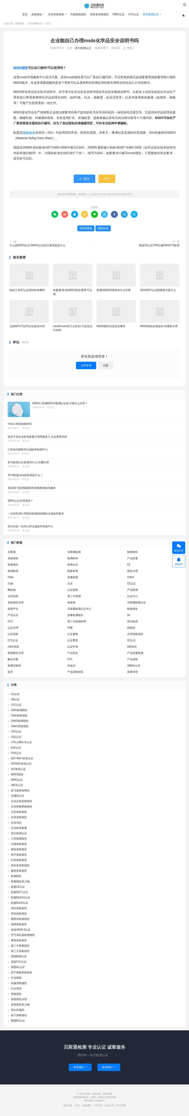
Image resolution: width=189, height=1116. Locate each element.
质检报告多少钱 (20, 1005)
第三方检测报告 (20, 947)
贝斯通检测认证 (136, 603)
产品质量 (132, 559)
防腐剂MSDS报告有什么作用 (114, 291)
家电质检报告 (19, 850)
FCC (69, 660)
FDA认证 (16, 754)
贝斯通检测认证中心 (79, 609)
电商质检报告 (19, 925)
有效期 (71, 603)
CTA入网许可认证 (21, 743)
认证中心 (132, 597)
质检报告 (94, 6)
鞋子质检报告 (19, 1016)
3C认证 (131, 641)
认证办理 (13, 628)
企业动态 (16, 823)
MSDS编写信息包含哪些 (111, 327)
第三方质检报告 (20, 952)
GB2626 (132, 647)
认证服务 (72, 635)
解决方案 (13, 660)
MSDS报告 (20, 69)
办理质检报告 (135, 635)
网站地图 (107, 1095)
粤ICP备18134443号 (94, 1102)
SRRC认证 (118, 14)
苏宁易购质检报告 (21, 973)
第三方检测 (74, 597)
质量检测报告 (75, 616)
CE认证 (131, 584)
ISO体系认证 (18, 770)
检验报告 (132, 609)
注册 (105, 366)
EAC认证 (16, 748)
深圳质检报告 (19, 914)
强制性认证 (134, 666)
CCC (10, 622)
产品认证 (13, 616)
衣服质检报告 (19, 984)
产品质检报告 (75, 673)
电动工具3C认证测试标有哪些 (27, 291)
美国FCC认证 (19, 963)
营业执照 (132, 622)
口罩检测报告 (19, 839)
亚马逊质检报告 (20, 791)
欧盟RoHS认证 (19, 904)
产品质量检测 (135, 654)
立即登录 (86, 366)
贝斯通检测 (74, 553)
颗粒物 (12, 591)
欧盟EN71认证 (19, 893)
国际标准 (29, 134)
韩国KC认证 (18, 1021)
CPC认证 (16, 732)
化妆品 (71, 666)
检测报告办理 (16, 654)
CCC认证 (133, 14)
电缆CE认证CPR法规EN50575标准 (159, 246)
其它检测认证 (150, 14)
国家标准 (72, 572)
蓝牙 (10, 673)
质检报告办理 (16, 603)
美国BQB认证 (19, 957)
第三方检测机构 (76, 622)
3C (128, 616)
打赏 (107, 179)
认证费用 (72, 641)
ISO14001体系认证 (22, 759)
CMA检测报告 (19, 711)
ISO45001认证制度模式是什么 (158, 291)
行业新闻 (16, 979)
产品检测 (132, 591)
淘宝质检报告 (19, 909)
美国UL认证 (18, 968)
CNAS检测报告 (20, 722)
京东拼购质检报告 (21, 807)
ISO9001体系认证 (21, 764)
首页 (24, 14)
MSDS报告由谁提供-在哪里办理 (159, 327)
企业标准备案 (19, 829)
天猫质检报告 (78, 14)
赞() (128, 49)
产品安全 (72, 654)
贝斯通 (12, 553)
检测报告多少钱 (20, 882)
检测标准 (13, 572)
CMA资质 (13, 647)
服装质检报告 (19, 872)
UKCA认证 (17, 786)
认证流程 (13, 635)
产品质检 (132, 660)
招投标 (131, 628)
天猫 (10, 584)
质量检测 (72, 578)
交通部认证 (17, 797)
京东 (70, 584)
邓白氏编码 (17, 1011)
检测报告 (132, 553)
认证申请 (72, 647)
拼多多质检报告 (99, 14)
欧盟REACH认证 (20, 898)
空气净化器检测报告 (23, 936)
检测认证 (72, 565)
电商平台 (13, 609)
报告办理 (132, 572)
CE (128, 565)
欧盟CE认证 (18, 888)
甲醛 (70, 628)
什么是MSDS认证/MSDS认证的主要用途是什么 (37, 246)
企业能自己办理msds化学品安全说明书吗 (94, 42)
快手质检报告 (19, 856)
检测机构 (72, 559)
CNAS (130, 578)
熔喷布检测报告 (20, 920)
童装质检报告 (19, 941)
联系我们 (80, 1068)
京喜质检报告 (19, 818)
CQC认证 (16, 738)
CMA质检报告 (19, 716)
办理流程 (13, 597)
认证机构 (72, 591)
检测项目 (13, 565)
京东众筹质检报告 (21, 802)
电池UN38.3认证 (20, 930)
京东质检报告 (56, 14)
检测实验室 (14, 666)
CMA (11, 578)
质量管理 (132, 673)
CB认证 (15, 700)
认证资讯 (16, 989)
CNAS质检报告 (20, 727)
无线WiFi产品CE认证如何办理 (27, 327)
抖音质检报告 (19, 861)
